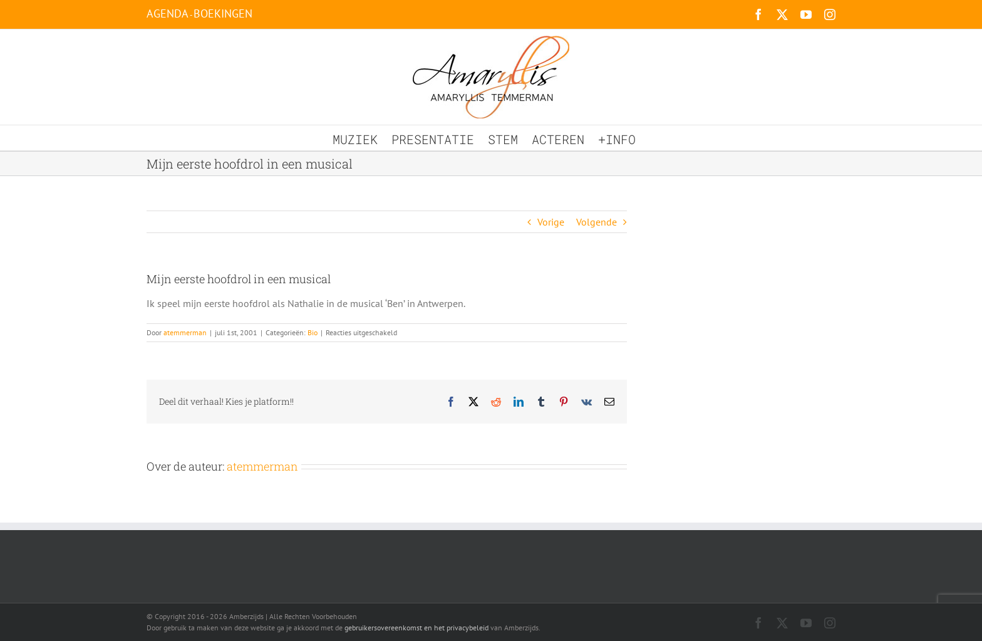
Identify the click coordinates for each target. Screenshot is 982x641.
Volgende (596, 222)
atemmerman (185, 332)
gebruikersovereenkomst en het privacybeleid (416, 627)
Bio (313, 332)
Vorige (550, 222)
